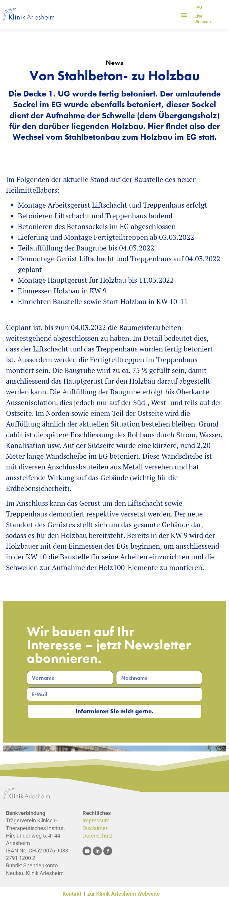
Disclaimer (95, 828)
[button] (184, 15)
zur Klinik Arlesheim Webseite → (126, 894)
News (114, 62)
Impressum (96, 821)
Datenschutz (97, 836)
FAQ (198, 7)
